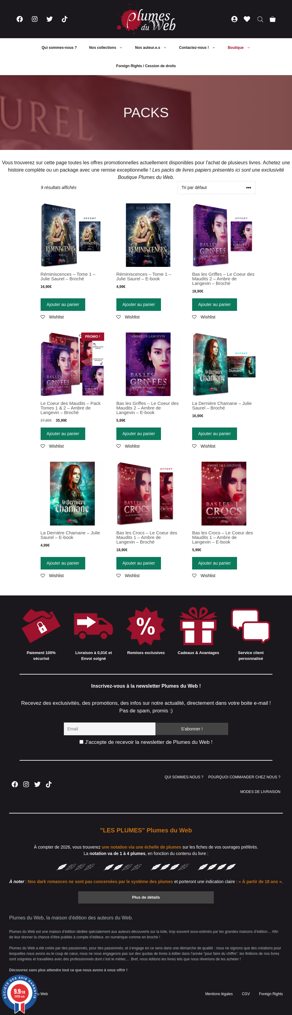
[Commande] (216, 187)
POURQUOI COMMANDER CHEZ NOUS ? (244, 777)
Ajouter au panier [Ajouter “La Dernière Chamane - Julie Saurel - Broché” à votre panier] (214, 433)
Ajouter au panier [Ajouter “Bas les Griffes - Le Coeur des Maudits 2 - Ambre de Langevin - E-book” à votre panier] (138, 433)
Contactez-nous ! (200, 47)
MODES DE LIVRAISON (260, 792)
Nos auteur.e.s (154, 47)
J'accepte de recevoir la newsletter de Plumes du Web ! (145, 742)
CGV (246, 994)
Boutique (242, 47)
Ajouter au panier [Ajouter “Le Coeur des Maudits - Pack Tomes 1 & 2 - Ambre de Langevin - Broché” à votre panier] (63, 433)
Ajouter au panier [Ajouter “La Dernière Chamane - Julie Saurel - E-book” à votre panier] (63, 563)
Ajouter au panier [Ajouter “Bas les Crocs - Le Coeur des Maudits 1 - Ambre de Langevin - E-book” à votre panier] (214, 563)
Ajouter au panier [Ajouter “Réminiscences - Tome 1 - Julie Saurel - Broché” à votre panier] (63, 304)
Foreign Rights (271, 994)
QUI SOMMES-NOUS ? (184, 777)
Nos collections (109, 47)
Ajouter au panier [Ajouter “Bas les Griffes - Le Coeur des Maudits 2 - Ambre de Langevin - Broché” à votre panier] (214, 304)
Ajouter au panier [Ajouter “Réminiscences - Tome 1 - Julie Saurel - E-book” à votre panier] (138, 304)
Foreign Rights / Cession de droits (146, 66)
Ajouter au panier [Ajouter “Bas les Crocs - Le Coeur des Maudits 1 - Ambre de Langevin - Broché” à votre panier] (138, 563)
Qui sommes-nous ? (59, 47)
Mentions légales (219, 994)
